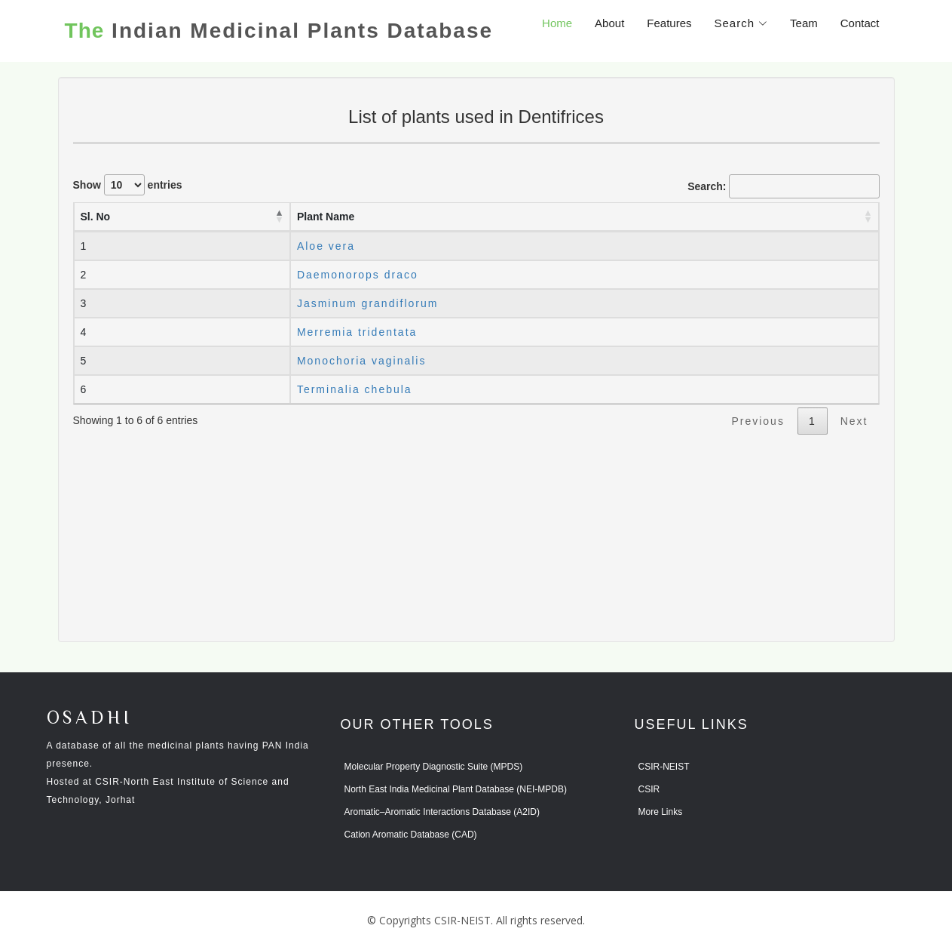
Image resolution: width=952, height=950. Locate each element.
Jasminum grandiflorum (368, 303)
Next (854, 421)
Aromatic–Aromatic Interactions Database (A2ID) (442, 812)
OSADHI (90, 718)
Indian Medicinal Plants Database (279, 31)
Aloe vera (326, 246)
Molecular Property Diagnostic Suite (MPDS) (433, 766)
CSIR (649, 789)
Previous (757, 421)
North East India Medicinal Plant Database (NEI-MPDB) (455, 789)
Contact (860, 23)
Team (804, 23)
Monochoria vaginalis (362, 361)
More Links (660, 812)
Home (557, 23)
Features (669, 23)
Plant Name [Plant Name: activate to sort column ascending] (325, 217)
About (609, 23)
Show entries (127, 184)
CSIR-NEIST (664, 766)
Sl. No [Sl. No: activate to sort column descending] (96, 217)
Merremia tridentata (357, 332)
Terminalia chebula (354, 389)
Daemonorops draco (357, 275)
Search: (783, 186)
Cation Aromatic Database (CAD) (410, 834)
